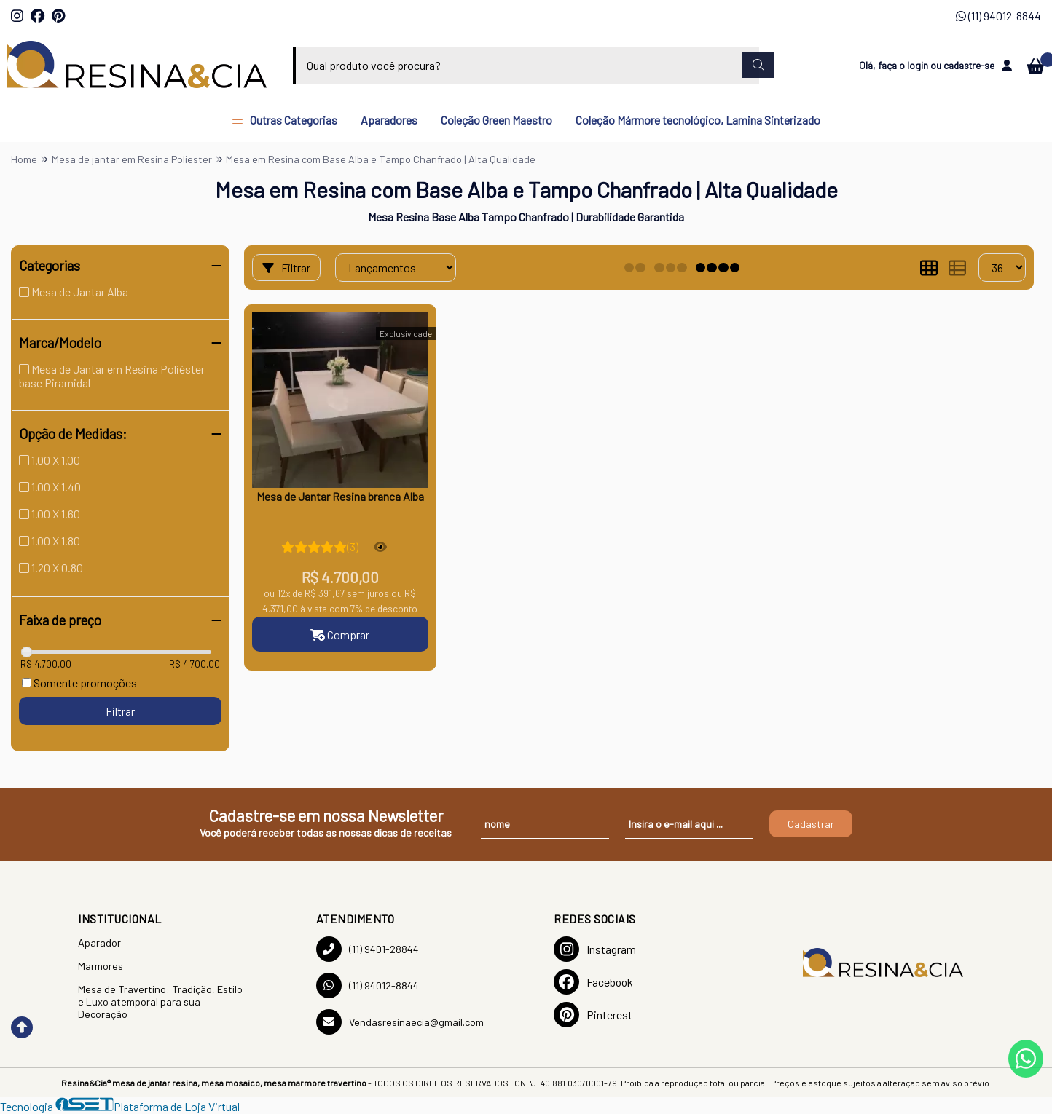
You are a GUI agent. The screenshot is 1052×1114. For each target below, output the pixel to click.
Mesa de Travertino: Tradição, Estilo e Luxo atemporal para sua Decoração (160, 1001)
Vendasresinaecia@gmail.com (400, 1022)
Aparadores (389, 120)
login (918, 65)
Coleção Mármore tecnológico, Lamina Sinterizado (698, 120)
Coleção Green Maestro (496, 120)
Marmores (100, 966)
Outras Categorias (284, 120)
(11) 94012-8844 (998, 16)
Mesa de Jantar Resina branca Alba (340, 496)
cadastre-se (968, 65)
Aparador (99, 942)
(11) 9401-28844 (367, 949)
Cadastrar (811, 824)
